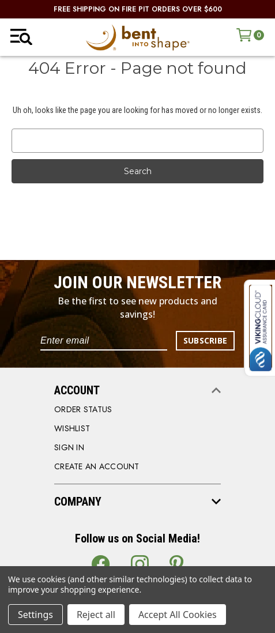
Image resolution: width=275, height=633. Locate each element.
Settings (35, 614)
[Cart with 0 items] (250, 35)
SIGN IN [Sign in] (69, 447)
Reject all (96, 614)
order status (83, 409)
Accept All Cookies (177, 614)
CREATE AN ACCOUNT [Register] (97, 466)
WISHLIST (72, 428)
